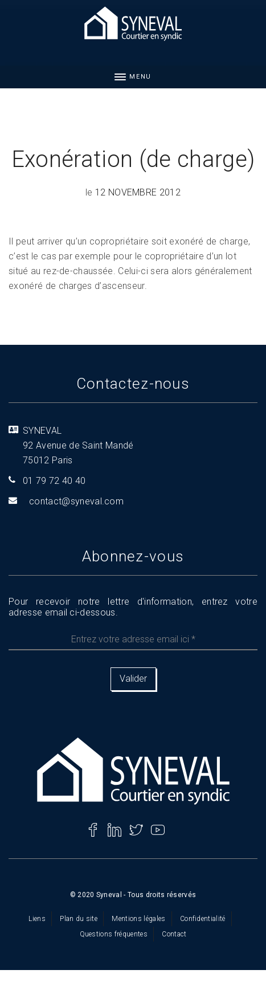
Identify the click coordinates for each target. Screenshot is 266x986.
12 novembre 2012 (138, 192)
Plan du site (78, 919)
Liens (37, 919)
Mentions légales (138, 919)
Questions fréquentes (114, 934)
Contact (174, 934)
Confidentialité (203, 919)
